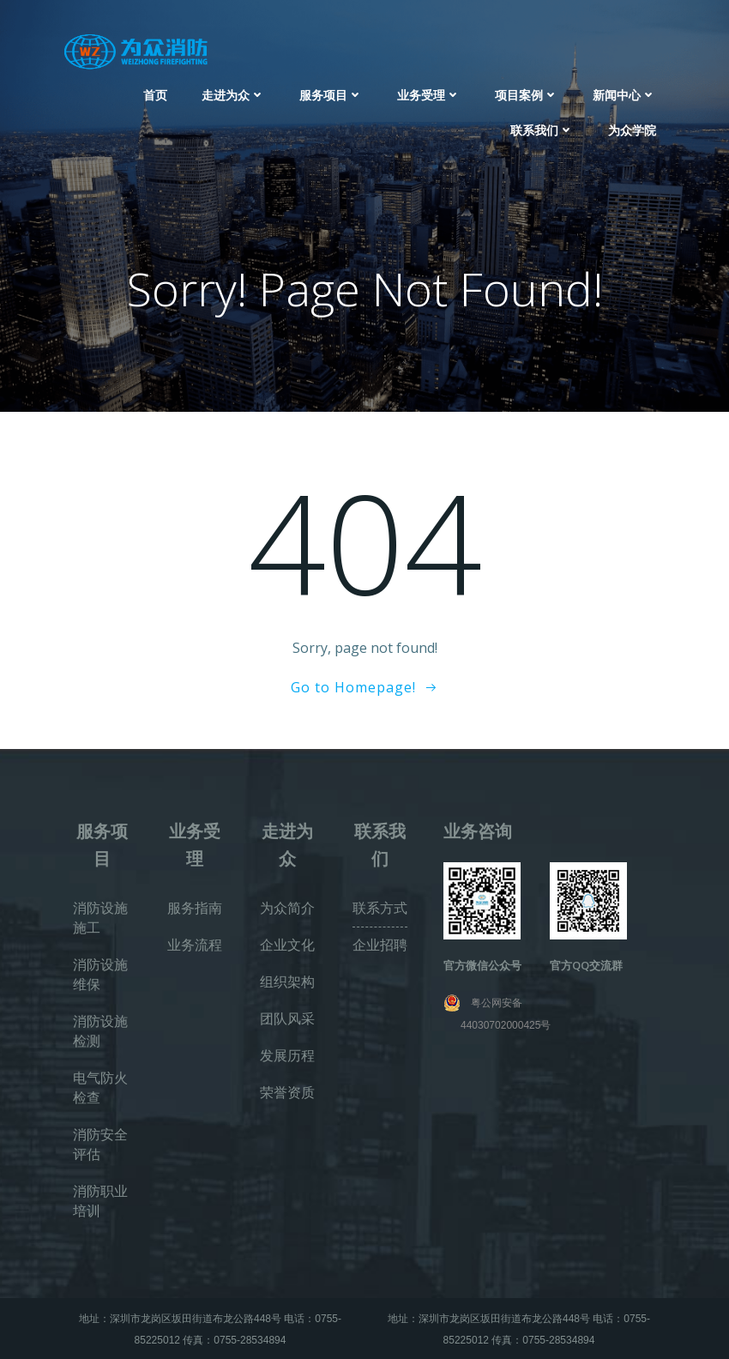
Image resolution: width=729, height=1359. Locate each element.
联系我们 (542, 130)
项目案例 (526, 95)
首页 (155, 95)
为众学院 (632, 130)
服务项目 (331, 95)
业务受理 (429, 95)
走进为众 (233, 95)
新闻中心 (624, 95)
